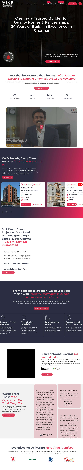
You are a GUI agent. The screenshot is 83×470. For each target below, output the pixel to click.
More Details (37, 204)
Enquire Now (73, 3)
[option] (23, 194)
